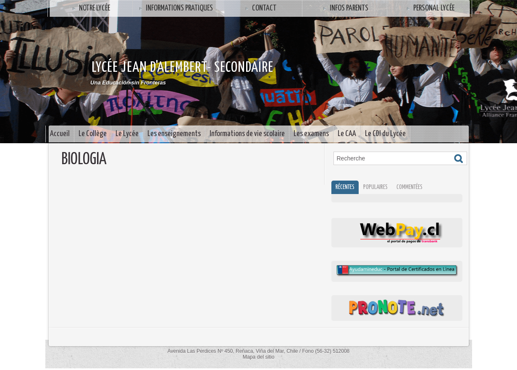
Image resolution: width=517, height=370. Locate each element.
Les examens (311, 134)
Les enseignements (174, 134)
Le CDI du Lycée (385, 134)
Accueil (60, 134)
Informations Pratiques (175, 8)
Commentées (415, 188)
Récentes (346, 188)
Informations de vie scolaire (247, 134)
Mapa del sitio (258, 358)
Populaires (379, 188)
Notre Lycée (90, 8)
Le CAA (347, 134)
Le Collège (93, 134)
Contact (259, 8)
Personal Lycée (429, 8)
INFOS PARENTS (344, 8)
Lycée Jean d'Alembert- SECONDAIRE (182, 68)
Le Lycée (127, 134)
